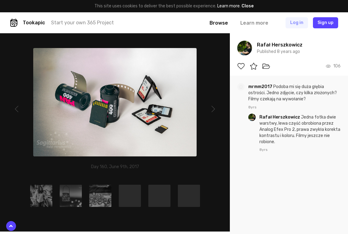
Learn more (228, 6)
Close (248, 6)
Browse (219, 23)
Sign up (326, 22)
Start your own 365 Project (82, 23)
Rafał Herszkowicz (280, 117)
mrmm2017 (260, 86)
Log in (296, 22)
